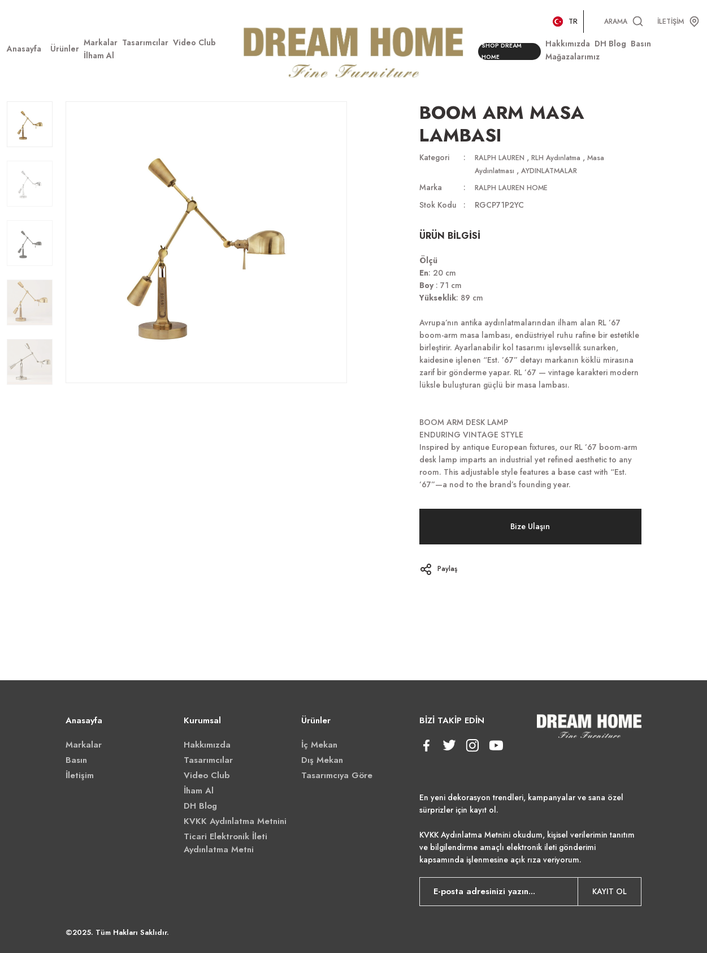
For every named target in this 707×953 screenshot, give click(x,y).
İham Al (199, 789)
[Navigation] (64, 48)
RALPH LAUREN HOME (516, 186)
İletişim (80, 774)
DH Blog (200, 805)
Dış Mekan (322, 759)
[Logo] (353, 51)
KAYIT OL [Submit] (609, 890)
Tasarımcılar (208, 759)
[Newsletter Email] (530, 890)
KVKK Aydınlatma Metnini (235, 820)
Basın (76, 759)
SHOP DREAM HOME (505, 52)
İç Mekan (319, 743)
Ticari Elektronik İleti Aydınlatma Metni (225, 842)
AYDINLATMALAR (560, 169)
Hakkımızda (207, 743)
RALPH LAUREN (503, 157)
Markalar (84, 743)
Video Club (206, 774)
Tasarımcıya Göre (336, 774)
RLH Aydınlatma (567, 157)
